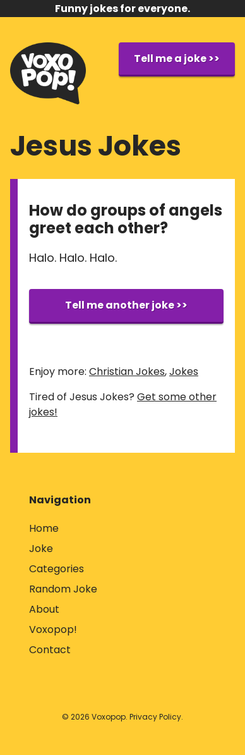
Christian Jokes (127, 371)
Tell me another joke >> (126, 305)
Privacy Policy (155, 716)
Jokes (183, 371)
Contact (50, 649)
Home (44, 528)
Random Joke (63, 589)
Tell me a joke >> (177, 58)
